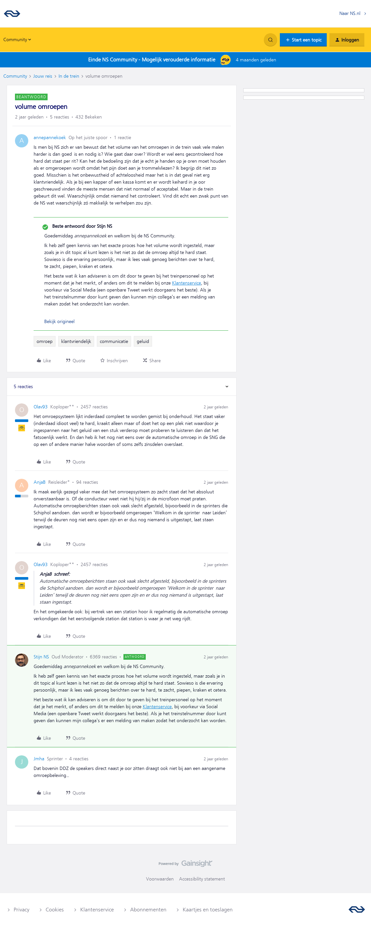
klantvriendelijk (76, 341)
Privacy (21, 910)
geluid (143, 341)
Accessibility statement (202, 879)
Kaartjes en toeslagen (208, 910)
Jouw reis (42, 76)
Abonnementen (148, 910)
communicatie (114, 341)
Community (15, 76)
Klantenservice (186, 283)
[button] (303, 39)
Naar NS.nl (349, 13)
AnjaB (40, 482)
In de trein (69, 76)
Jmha (39, 758)
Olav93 (41, 406)
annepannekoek (50, 137)
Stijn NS (41, 656)
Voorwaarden (160, 879)
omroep (45, 341)
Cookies (55, 910)
